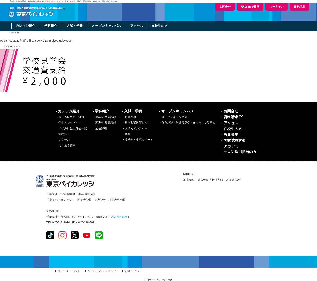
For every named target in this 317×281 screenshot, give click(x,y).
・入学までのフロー (134, 128)
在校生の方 (161, 25)
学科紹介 (51, 25)
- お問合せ (229, 111)
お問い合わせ (132, 271)
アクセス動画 (118, 216)
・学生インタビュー (68, 122)
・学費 (126, 134)
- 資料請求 (232, 117)
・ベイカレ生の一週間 (70, 117)
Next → (20, 46)
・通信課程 (100, 128)
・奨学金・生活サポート (137, 139)
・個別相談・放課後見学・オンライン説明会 (187, 122)
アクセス (138, 25)
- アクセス (229, 123)
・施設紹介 (63, 134)
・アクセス (63, 139)
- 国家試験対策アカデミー (233, 143)
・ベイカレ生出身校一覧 (71, 128)
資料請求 (299, 6)
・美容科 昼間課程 (104, 117)
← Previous (7, 46)
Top (307, 271)
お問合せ (225, 6)
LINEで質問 (250, 6)
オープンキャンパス (107, 25)
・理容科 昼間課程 (104, 122)
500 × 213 (41, 40)
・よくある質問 (65, 145)
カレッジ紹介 (25, 25)
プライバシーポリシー (70, 271)
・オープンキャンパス (173, 117)
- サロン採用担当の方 (238, 152)
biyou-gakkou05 (62, 40)
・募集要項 (129, 117)
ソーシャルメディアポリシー (103, 271)
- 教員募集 (229, 135)
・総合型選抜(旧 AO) (135, 122)
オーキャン (276, 6)
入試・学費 (75, 25)
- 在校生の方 (231, 129)
